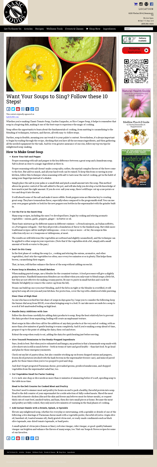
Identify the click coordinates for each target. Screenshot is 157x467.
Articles (28, 28)
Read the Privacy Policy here (58, 462)
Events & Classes (74, 28)
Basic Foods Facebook (152, 4)
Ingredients (109, 28)
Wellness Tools (54, 28)
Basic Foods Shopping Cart (136, 4)
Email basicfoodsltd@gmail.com (146, 4)
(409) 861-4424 (147, 24)
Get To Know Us (12, 28)
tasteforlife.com (12, 117)
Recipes (39, 28)
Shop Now (94, 28)
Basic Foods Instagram (141, 4)
